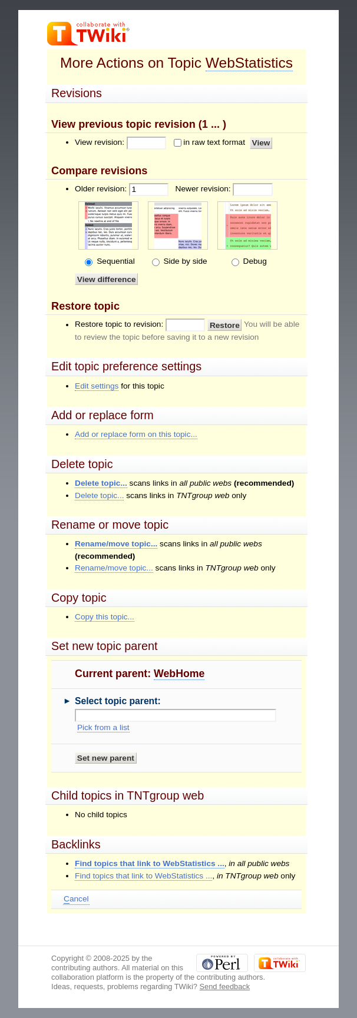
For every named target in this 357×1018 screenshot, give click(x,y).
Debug (254, 261)
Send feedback (225, 986)
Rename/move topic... (116, 543)
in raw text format (214, 142)
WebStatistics (249, 63)
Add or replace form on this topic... (136, 434)
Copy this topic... (104, 616)
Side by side (184, 261)
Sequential (114, 261)
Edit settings (96, 386)
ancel (76, 899)
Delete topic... (101, 483)
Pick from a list (103, 727)
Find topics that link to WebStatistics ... (149, 863)
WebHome (179, 673)
